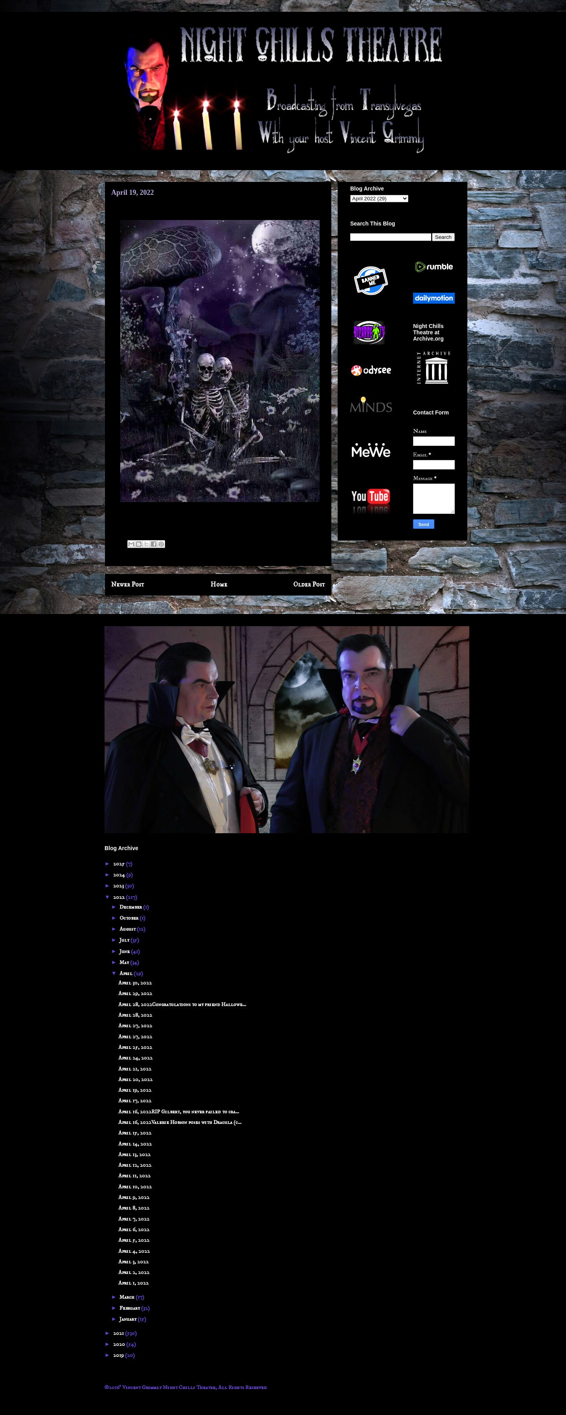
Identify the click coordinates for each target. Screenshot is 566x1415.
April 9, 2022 (133, 1197)
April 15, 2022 (134, 1132)
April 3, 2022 (133, 1261)
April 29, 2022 (135, 993)
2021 (119, 1333)
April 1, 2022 (133, 1283)
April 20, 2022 (135, 1079)
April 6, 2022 (133, 1229)
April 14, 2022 (135, 1143)
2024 (119, 874)
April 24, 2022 (135, 1057)
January (128, 1319)
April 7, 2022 (133, 1219)
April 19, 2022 (134, 1090)
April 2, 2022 (133, 1272)
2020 (119, 1344)
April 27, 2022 (135, 1025)
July (124, 940)
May (124, 962)
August (128, 929)
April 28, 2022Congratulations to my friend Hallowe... (182, 1004)
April (126, 973)
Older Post (309, 585)
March (127, 1297)
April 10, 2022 (135, 1186)
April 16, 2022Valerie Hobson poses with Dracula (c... (179, 1122)
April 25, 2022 (135, 1047)
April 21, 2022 (134, 1068)
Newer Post (127, 585)
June (125, 951)
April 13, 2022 (134, 1154)
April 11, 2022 (134, 1175)
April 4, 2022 (134, 1251)
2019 (119, 1355)
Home (219, 585)
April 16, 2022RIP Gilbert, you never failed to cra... (178, 1111)
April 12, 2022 (134, 1165)
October (129, 918)
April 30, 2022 (135, 982)
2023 (119, 885)
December (131, 907)
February (130, 1308)
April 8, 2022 (133, 1208)
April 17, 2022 (134, 1100)
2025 (119, 863)
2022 (119, 897)
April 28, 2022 (135, 1015)
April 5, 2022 (133, 1240)
